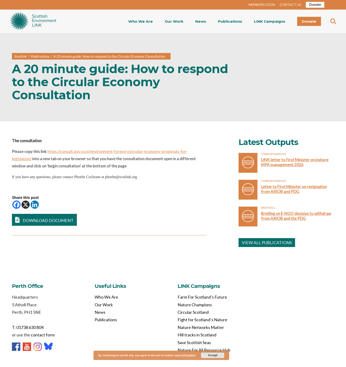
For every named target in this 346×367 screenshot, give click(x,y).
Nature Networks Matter (201, 327)
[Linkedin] (35, 205)
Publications (230, 21)
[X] (25, 205)
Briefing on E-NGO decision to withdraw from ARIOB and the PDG (296, 216)
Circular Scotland (193, 312)
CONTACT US (290, 5)
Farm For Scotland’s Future (202, 297)
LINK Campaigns (269, 21)
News (200, 21)
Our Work (174, 21)
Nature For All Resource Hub (204, 350)
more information (185, 355)
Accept (212, 355)
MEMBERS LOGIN (262, 5)
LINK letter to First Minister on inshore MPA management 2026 (294, 162)
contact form (43, 334)
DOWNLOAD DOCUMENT (44, 220)
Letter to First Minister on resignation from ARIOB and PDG (294, 189)
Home (33, 21)
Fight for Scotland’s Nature (202, 319)
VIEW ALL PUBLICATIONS (267, 242)
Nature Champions (195, 304)
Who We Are (140, 21)
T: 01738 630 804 (27, 327)
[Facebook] (16, 205)
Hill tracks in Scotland (197, 334)
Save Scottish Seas (194, 342)
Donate (315, 4)
